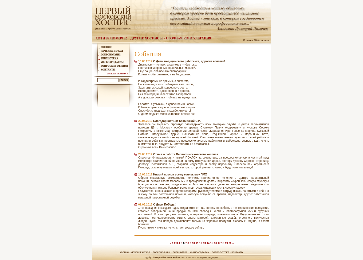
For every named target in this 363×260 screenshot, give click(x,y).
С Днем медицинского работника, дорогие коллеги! (189, 61)
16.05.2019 (145, 174)
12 (200, 243)
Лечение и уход (140, 252)
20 (230, 243)
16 (215, 243)
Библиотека (180, 252)
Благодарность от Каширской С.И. (177, 121)
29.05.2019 (145, 121)
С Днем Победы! (164, 204)
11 (197, 243)
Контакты (237, 252)
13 (204, 243)
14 (208, 243)
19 (226, 243)
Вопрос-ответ (220, 252)
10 (193, 243)
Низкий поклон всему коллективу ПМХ (180, 174)
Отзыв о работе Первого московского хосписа (185, 154)
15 (211, 243)
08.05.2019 (145, 204)
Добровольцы (161, 252)
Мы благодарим (199, 252)
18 (222, 243)
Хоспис (124, 252)
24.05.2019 (145, 154)
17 (219, 243)
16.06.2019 (145, 61)
